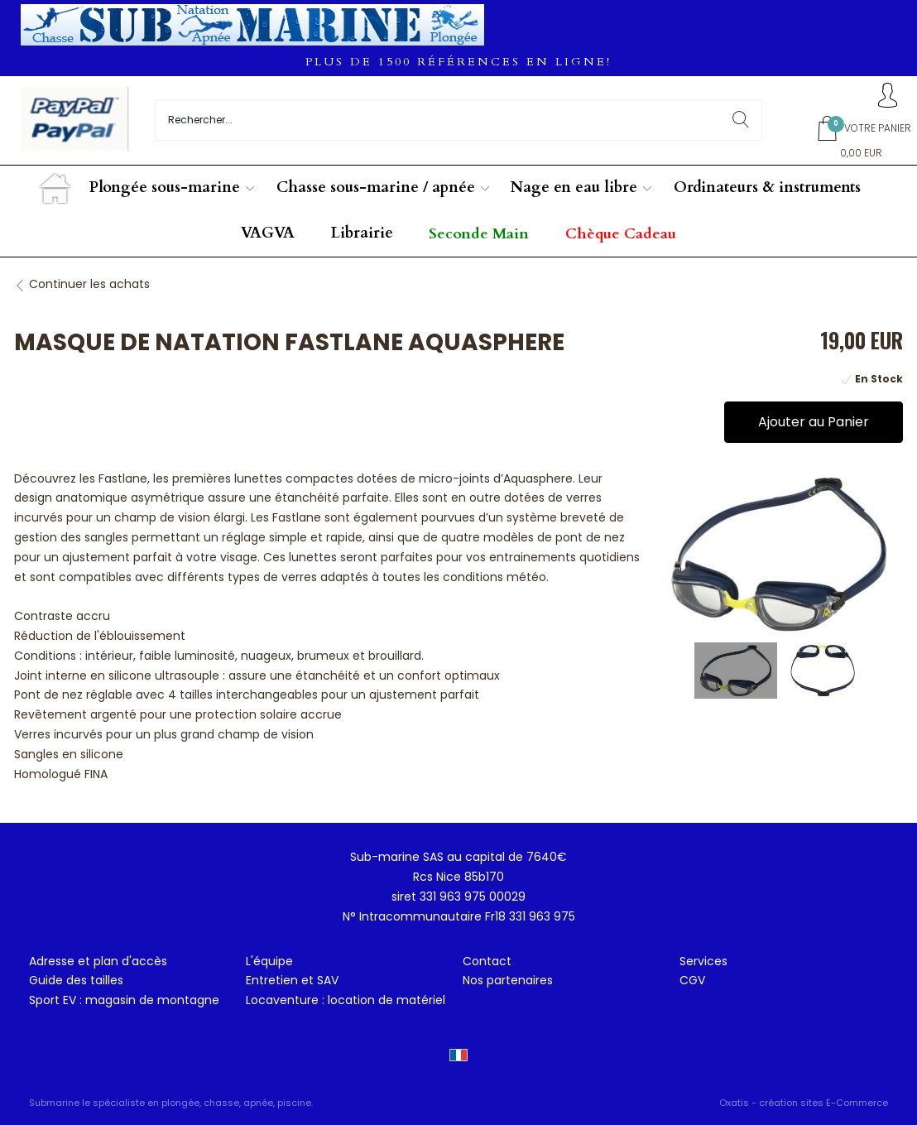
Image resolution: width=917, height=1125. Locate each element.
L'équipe (269, 961)
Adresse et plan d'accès (98, 961)
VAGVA (268, 233)
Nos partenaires (508, 980)
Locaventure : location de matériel (345, 1000)
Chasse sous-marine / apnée (375, 187)
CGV (692, 980)
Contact (487, 961)
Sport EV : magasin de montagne (124, 1000)
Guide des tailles (76, 980)
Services (703, 961)
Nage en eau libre (574, 187)
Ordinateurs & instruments (767, 187)
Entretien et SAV (292, 980)
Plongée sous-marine (164, 187)
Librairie (362, 233)
